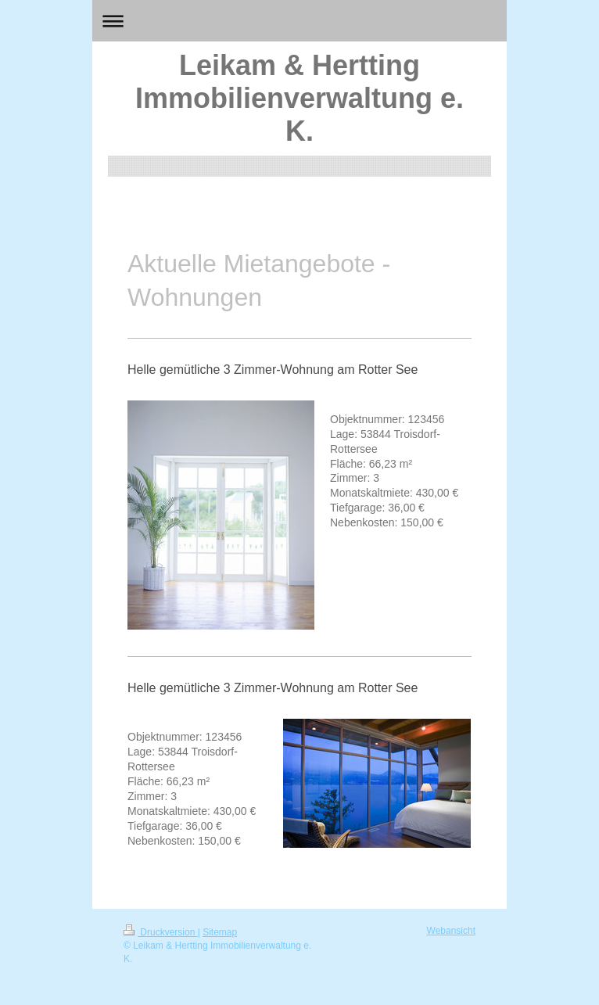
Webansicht (451, 930)
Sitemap (220, 932)
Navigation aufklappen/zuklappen (299, 21)
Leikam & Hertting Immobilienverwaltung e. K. (299, 98)
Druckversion (161, 932)
